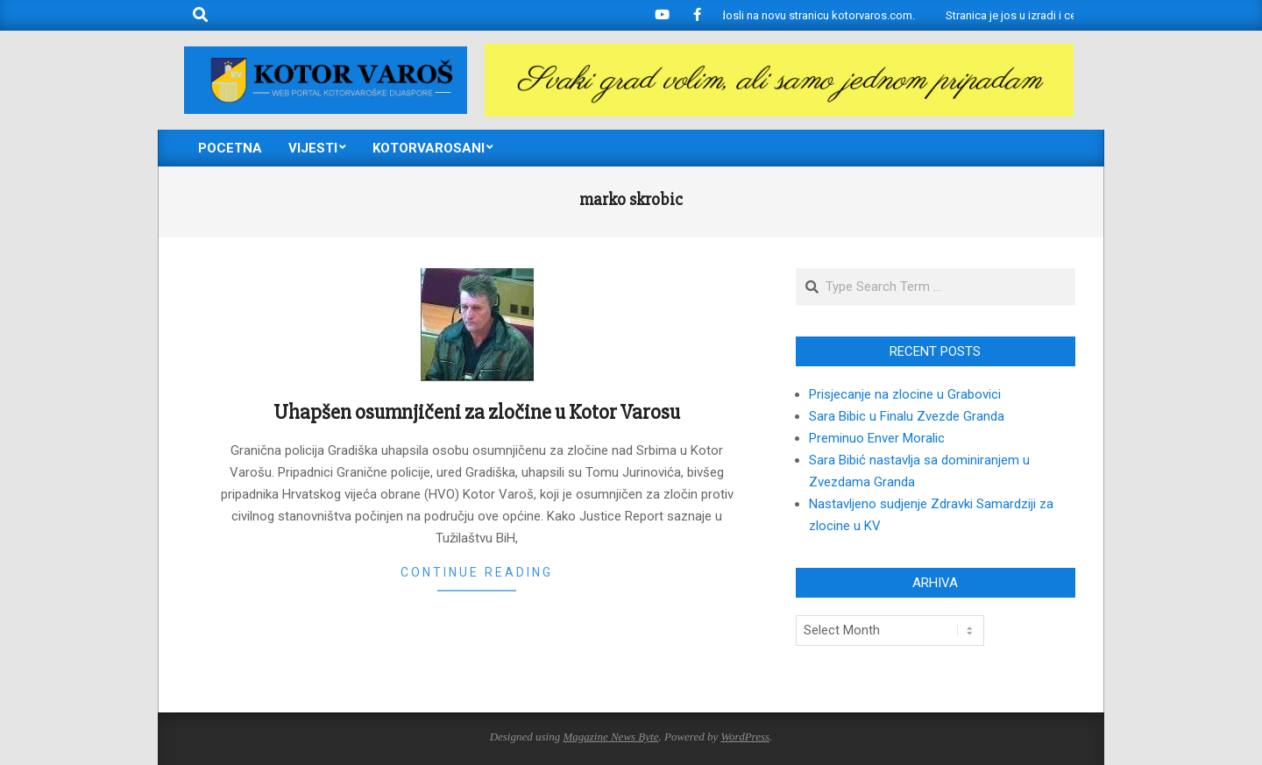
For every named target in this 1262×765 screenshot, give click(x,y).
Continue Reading (477, 572)
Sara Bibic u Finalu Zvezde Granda (906, 416)
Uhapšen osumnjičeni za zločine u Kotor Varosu (476, 412)
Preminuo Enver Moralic (877, 438)
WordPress (744, 736)
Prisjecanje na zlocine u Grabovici (905, 394)
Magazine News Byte (610, 736)
